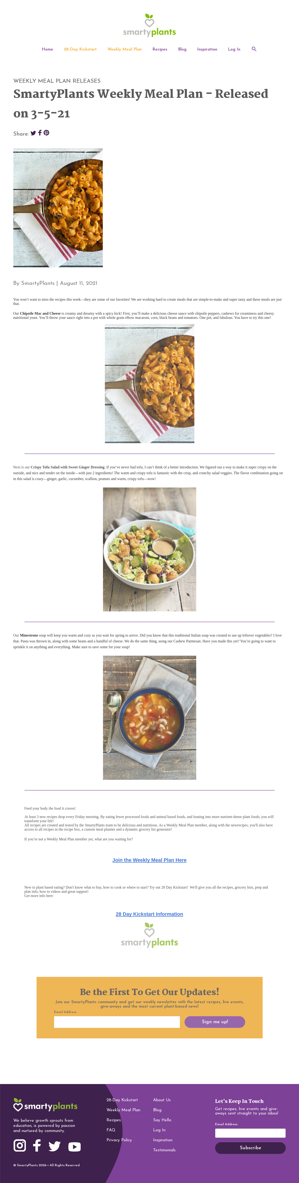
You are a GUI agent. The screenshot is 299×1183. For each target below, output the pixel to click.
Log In (234, 49)
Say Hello (162, 1120)
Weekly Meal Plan (124, 49)
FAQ (111, 1130)
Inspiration (207, 49)
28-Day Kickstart (80, 49)
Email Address (226, 1124)
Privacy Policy (119, 1140)
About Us (162, 1100)
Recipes (159, 49)
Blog (182, 49)
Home (47, 49)
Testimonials (164, 1150)
